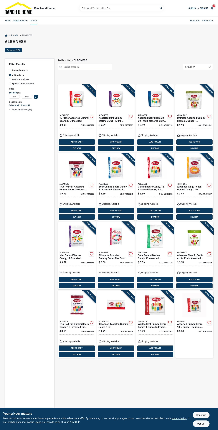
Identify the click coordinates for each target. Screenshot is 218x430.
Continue (201, 415)
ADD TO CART (77, 142)
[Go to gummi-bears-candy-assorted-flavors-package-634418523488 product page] (155, 187)
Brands (33, 20)
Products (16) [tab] (13, 50)
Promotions (207, 20)
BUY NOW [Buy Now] (77, 148)
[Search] (161, 7)
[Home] (6, 35)
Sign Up (204, 8)
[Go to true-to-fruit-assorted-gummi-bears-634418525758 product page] (77, 187)
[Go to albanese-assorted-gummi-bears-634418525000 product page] (116, 324)
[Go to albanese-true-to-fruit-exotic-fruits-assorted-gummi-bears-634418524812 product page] (194, 255)
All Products (18, 75)
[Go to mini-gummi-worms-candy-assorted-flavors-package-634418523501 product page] (77, 255)
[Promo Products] (10, 70)
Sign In (192, 8)
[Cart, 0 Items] (211, 8)
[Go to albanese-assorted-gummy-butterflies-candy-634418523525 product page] (116, 255)
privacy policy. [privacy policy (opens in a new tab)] (179, 418)
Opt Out (201, 423)
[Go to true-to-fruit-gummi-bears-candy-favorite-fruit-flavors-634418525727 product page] (77, 324)
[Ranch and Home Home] (18, 8)
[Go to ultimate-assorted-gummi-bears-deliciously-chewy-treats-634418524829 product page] (194, 118)
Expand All (25, 105)
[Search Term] (121, 8)
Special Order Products (23, 83)
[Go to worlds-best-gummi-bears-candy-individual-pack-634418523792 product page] (155, 324)
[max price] (27, 97)
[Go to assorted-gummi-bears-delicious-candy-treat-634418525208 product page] (194, 324)
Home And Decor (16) (22, 109)
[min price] (14, 97)
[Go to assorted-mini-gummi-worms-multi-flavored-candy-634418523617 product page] (116, 118)
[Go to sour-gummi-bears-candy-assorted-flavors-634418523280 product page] (116, 187)
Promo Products (20, 70)
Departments (19, 20)
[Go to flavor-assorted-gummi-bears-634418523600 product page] (77, 118)
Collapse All (14, 105)
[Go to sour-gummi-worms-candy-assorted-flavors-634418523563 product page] (155, 255)
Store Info (195, 20)
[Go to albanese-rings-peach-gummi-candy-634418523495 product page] (194, 187)
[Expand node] (10, 109)
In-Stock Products (20, 79)
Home (7, 20)
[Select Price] (36, 97)
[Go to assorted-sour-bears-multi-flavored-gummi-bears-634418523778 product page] (155, 118)
